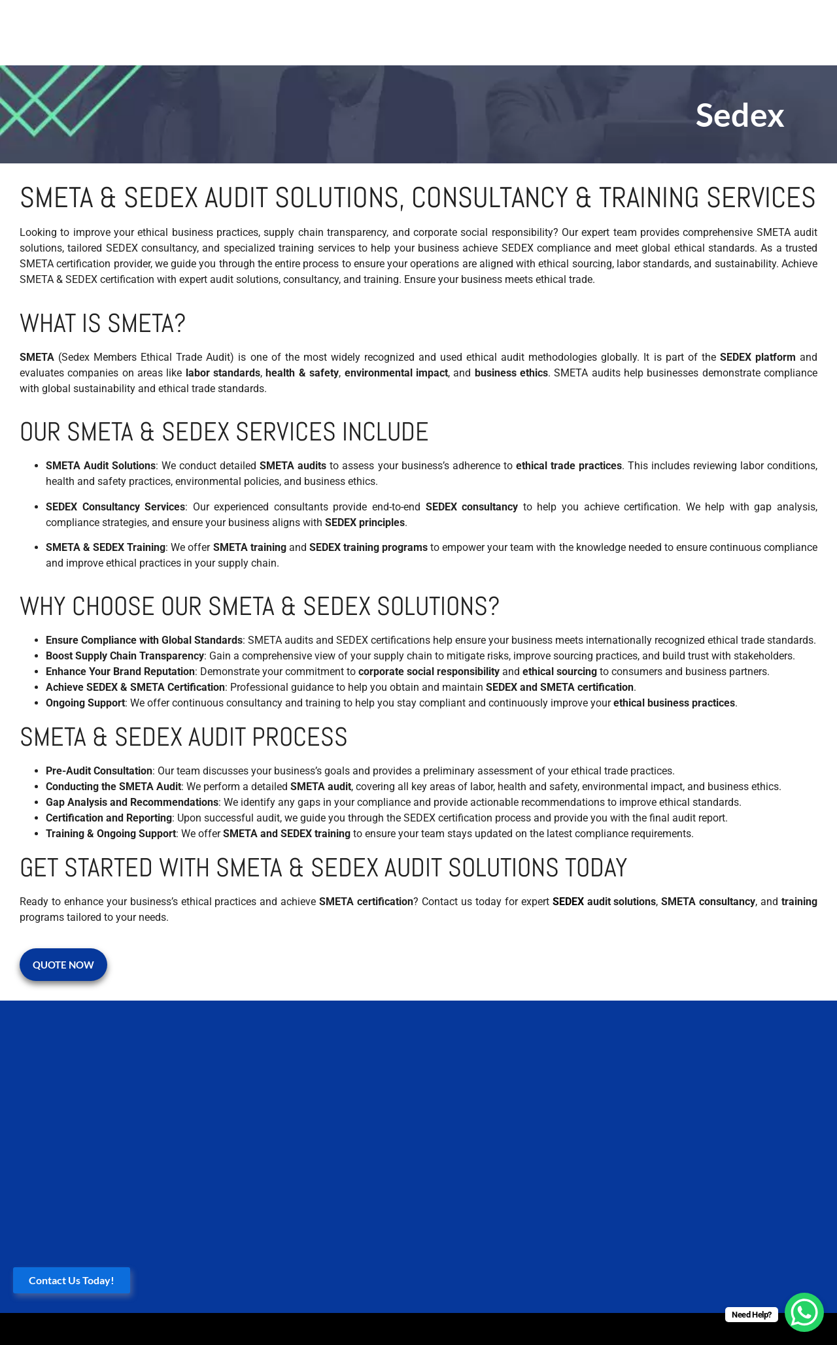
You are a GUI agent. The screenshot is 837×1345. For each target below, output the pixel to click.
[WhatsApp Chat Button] (804, 1312)
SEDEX (568, 901)
